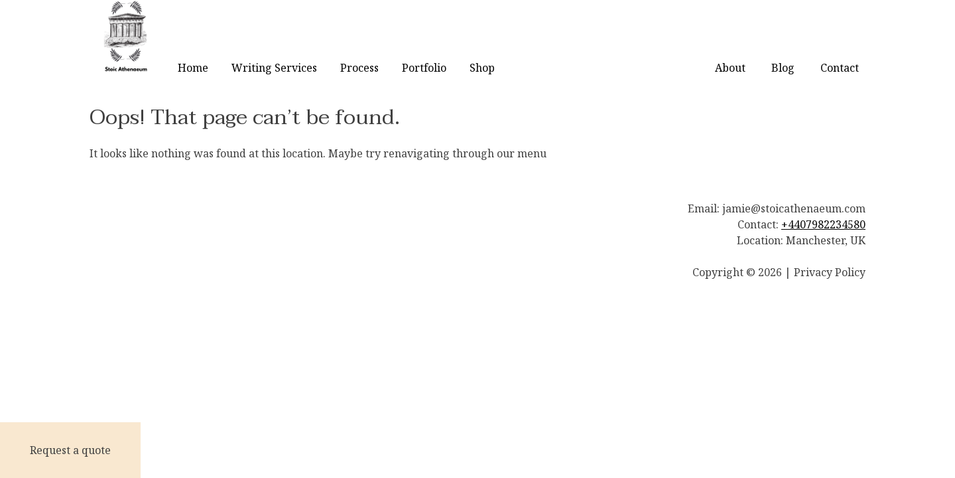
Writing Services (274, 67)
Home (193, 67)
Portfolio (424, 67)
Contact (839, 67)
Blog (783, 67)
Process (359, 67)
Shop (482, 67)
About (730, 67)
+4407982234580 (823, 224)
